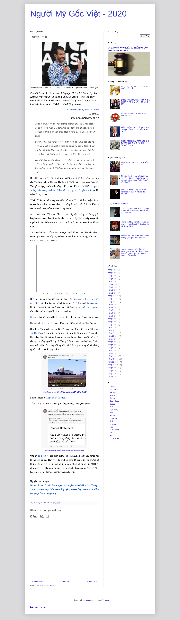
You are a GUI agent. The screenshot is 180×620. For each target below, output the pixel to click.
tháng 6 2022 (112, 313)
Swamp (112, 398)
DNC (111, 421)
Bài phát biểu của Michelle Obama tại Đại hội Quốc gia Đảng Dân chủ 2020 (135, 237)
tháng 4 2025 (112, 270)
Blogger (107, 600)
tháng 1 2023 (112, 293)
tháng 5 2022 (112, 316)
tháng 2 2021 (112, 353)
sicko (111, 427)
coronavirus (114, 390)
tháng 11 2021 (113, 333)
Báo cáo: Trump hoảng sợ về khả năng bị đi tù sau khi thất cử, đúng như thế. (134, 192)
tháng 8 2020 (112, 371)
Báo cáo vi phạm (38, 607)
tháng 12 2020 (113, 359)
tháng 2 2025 (112, 273)
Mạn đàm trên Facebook (119, 204)
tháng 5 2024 (112, 281)
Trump (112, 387)
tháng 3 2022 (112, 322)
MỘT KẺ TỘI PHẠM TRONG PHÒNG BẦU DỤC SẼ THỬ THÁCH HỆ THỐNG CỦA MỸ (135, 143)
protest (112, 415)
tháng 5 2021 (112, 345)
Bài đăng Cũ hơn (92, 581)
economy (113, 424)
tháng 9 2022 (112, 304)
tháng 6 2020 (112, 376)
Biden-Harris (114, 401)
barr (111, 436)
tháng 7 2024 (112, 276)
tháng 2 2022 (112, 325)
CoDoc (112, 404)
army (111, 413)
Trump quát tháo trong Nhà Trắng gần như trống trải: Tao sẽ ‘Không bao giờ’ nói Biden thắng (135, 224)
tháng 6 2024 (112, 279)
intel (111, 407)
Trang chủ (65, 581)
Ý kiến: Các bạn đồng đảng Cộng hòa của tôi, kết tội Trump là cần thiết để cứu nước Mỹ (135, 210)
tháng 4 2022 (112, 319)
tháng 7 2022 (112, 310)
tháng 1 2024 (112, 290)
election (112, 392)
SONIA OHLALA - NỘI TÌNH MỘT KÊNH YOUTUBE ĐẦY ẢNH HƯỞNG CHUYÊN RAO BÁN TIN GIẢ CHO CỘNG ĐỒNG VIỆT (135, 252)
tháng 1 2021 (112, 356)
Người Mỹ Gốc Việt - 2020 (78, 13)
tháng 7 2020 (112, 374)
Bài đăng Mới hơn (37, 581)
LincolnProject (115, 438)
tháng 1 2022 (112, 327)
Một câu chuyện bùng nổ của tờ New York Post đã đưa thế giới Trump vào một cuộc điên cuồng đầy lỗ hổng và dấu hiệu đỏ (134, 179)
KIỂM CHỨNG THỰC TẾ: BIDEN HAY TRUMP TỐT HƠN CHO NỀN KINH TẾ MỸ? (135, 129)
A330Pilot (89, 600)
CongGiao (113, 418)
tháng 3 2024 (112, 287)
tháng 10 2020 (113, 365)
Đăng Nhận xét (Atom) (45, 585)
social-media (114, 430)
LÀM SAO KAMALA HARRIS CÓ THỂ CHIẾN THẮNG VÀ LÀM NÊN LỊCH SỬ (135, 102)
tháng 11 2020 (113, 362)
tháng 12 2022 (113, 296)
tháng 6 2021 (112, 342)
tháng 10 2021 (113, 336)
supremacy (114, 410)
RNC (111, 433)
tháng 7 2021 (112, 339)
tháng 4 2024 (112, 284)
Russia (112, 395)
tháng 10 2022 (113, 302)
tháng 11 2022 (113, 299)
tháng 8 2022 (112, 307)
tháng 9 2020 (112, 368)
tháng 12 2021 (113, 330)
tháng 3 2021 (112, 350)
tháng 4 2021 (112, 348)
